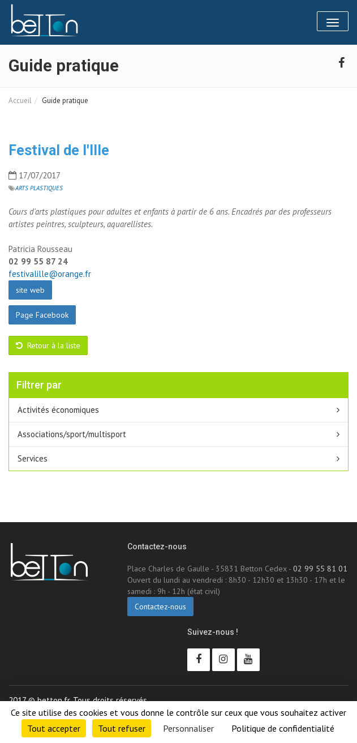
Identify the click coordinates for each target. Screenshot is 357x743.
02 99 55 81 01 (320, 568)
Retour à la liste (48, 345)
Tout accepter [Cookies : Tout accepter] (53, 728)
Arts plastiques (39, 188)
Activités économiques (58, 409)
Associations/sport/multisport (72, 434)
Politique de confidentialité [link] (282, 728)
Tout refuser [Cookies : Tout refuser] (121, 728)
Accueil (20, 100)
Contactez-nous (160, 606)
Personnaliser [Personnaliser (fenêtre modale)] (188, 728)
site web (30, 290)
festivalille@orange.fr (49, 273)
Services (33, 458)
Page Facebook (42, 315)
